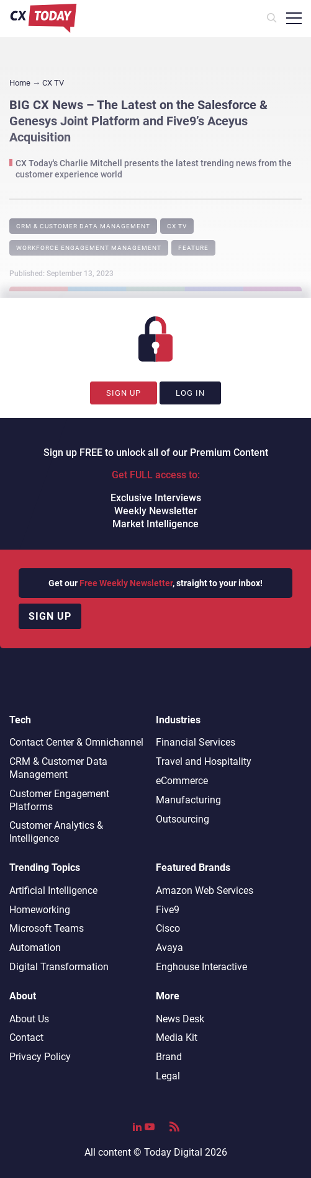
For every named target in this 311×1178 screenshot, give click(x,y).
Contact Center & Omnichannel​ (76, 742)
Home (19, 82)
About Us (29, 1019)
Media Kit (176, 1037)
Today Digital (173, 1152)
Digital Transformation (59, 967)
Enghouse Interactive (201, 967)
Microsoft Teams (46, 928)
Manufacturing (188, 800)
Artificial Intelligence (53, 890)
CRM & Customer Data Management (83, 226)
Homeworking (39, 910)
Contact (26, 1037)
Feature (193, 247)
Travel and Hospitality (203, 761)
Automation (35, 947)
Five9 (167, 910)
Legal (168, 1076)
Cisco (168, 928)
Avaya (169, 947)
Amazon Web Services (204, 890)
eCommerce (182, 781)
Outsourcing (182, 819)
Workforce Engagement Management (88, 247)
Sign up (50, 616)
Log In (190, 393)
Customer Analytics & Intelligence (56, 831)
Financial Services (195, 742)
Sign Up (123, 393)
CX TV (177, 226)
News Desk (180, 1019)
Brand (169, 1057)
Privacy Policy (40, 1057)
